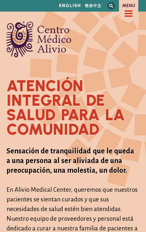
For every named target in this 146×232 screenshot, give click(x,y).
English (70, 5)
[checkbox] (128, 13)
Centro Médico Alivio (39, 39)
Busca (111, 6)
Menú (128, 5)
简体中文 (93, 5)
